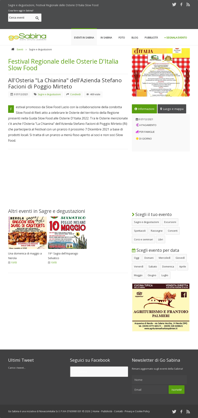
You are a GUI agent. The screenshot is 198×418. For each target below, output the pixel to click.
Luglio (164, 275)
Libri (160, 239)
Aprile (182, 266)
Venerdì (138, 266)
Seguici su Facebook (90, 360)
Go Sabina (80, 371)
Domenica (168, 266)
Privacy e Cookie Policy (137, 411)
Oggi (136, 258)
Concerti (173, 230)
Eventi (20, 49)
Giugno (152, 275)
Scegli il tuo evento (152, 214)
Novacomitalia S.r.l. (49, 411)
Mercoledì (164, 258)
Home (96, 411)
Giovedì (180, 258)
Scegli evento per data (155, 250)
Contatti (118, 411)
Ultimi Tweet (21, 360)
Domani (149, 258)
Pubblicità (106, 411)
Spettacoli (140, 230)
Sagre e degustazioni (146, 222)
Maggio (138, 275)
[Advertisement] (119, 18)
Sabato (152, 266)
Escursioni (170, 222)
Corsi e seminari (143, 239)
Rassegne (157, 230)
